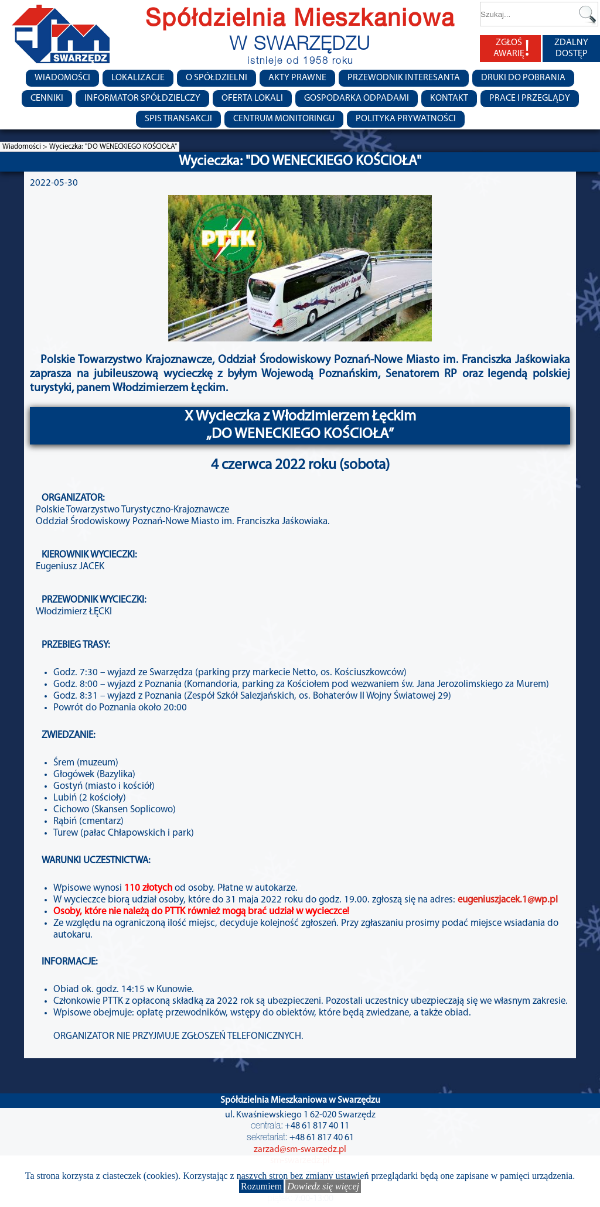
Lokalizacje (138, 78)
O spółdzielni (216, 78)
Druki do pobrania (523, 78)
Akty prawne (297, 78)
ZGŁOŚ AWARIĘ (511, 48)
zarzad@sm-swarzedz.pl (300, 1149)
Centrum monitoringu (284, 119)
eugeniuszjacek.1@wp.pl (508, 900)
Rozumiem (261, 1186)
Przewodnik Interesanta (403, 78)
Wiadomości (62, 78)
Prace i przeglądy (529, 98)
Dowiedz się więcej (323, 1186)
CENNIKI (46, 98)
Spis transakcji (178, 119)
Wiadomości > (25, 147)
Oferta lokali (252, 98)
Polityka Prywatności (406, 119)
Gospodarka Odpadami (356, 98)
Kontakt (449, 98)
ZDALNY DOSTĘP (571, 48)
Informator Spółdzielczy (142, 98)
